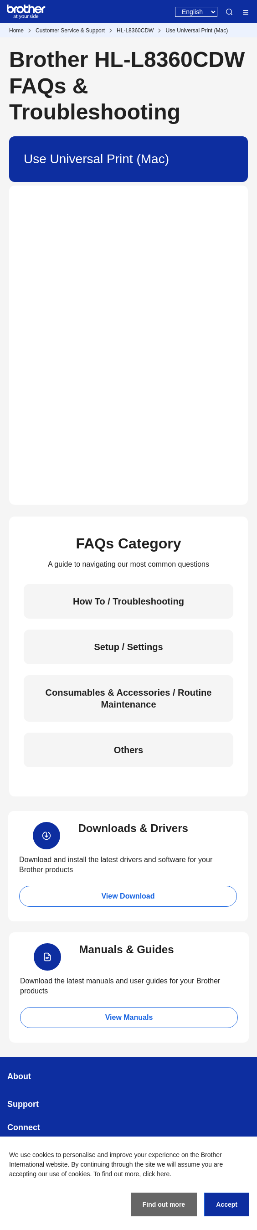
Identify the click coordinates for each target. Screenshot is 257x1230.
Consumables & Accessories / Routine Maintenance (129, 698)
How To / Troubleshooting (128, 601)
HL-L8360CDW (135, 30)
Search (229, 11)
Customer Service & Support (70, 30)
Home (16, 30)
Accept (226, 1204)
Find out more (164, 1204)
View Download (127, 896)
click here (156, 1174)
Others (128, 750)
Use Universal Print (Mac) (196, 30)
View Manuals (129, 1017)
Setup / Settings (128, 647)
